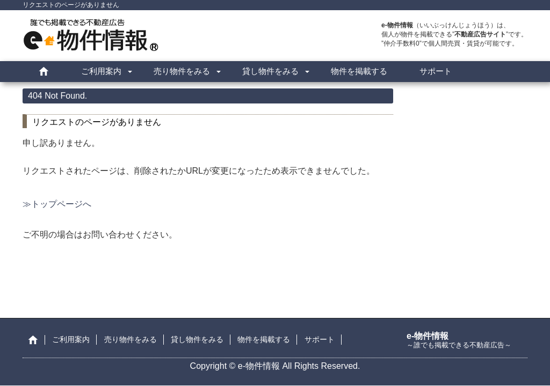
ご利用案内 (101, 71)
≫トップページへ (57, 204)
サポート (435, 71)
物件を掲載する (359, 71)
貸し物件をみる (270, 71)
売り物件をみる (182, 71)
